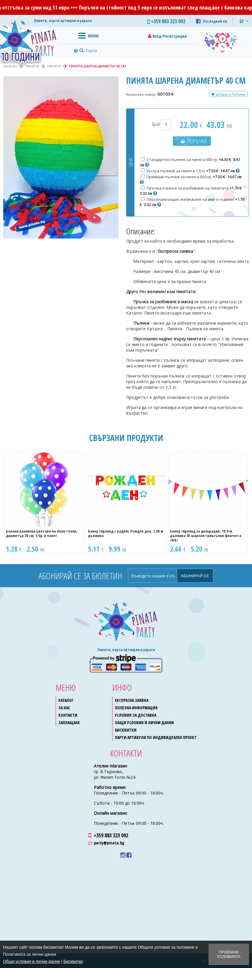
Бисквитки (126, 730)
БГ (242, 21)
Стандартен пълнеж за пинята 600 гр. (190, 162)
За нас (64, 707)
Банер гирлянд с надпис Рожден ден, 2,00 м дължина (125, 533)
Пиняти (54, 66)
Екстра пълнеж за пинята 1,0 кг (190, 170)
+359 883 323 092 (111, 835)
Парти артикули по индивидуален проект (156, 737)
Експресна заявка (131, 700)
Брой (161, 124)
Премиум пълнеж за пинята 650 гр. (191, 179)
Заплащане (69, 722)
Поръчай (197, 141)
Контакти (67, 715)
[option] (44, 503)
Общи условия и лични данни (144, 722)
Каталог (65, 700)
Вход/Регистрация (170, 36)
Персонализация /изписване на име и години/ (192, 202)
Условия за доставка (135, 715)
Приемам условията (228, 954)
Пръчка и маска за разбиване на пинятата (192, 190)
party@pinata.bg (109, 843)
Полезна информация (136, 707)
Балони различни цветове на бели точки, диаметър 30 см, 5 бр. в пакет (41, 533)
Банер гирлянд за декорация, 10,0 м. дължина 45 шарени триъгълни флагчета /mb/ (205, 535)
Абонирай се (195, 576)
